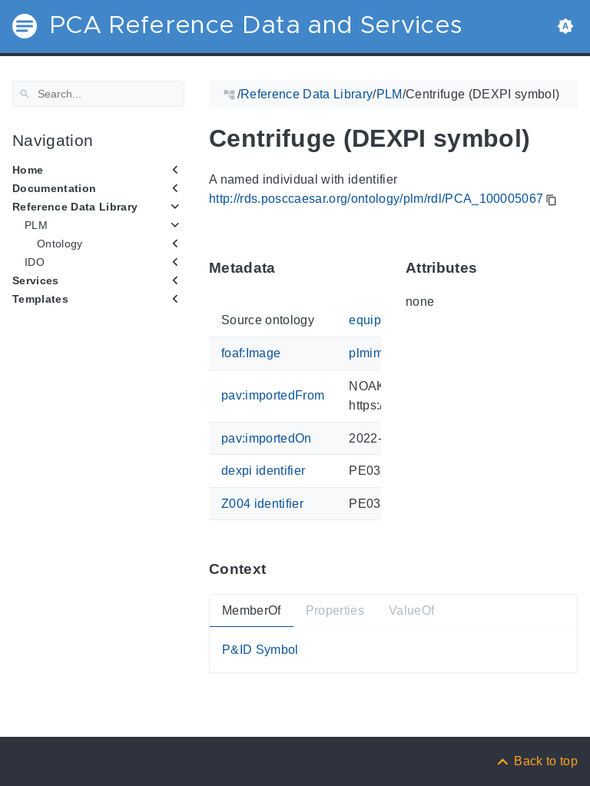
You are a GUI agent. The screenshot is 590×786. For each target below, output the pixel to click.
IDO (35, 262)
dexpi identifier (263, 470)
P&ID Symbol (260, 649)
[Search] (98, 94)
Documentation (54, 188)
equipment (379, 320)
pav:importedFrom (272, 395)
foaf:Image (250, 353)
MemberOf (251, 609)
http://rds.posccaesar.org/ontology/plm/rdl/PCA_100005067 (376, 198)
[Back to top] (536, 761)
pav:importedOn (266, 437)
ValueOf (411, 609)
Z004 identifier (262, 503)
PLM (36, 225)
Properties (335, 609)
